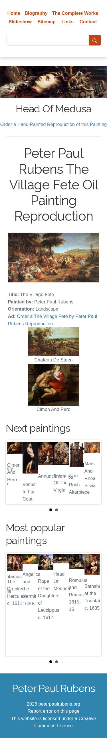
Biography (36, 13)
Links (68, 21)
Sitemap (47, 21)
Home (13, 13)
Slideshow (20, 21)
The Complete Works (75, 13)
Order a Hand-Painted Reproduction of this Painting (53, 124)
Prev (14, 472)
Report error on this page (54, 711)
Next (92, 472)
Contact (88, 21)
